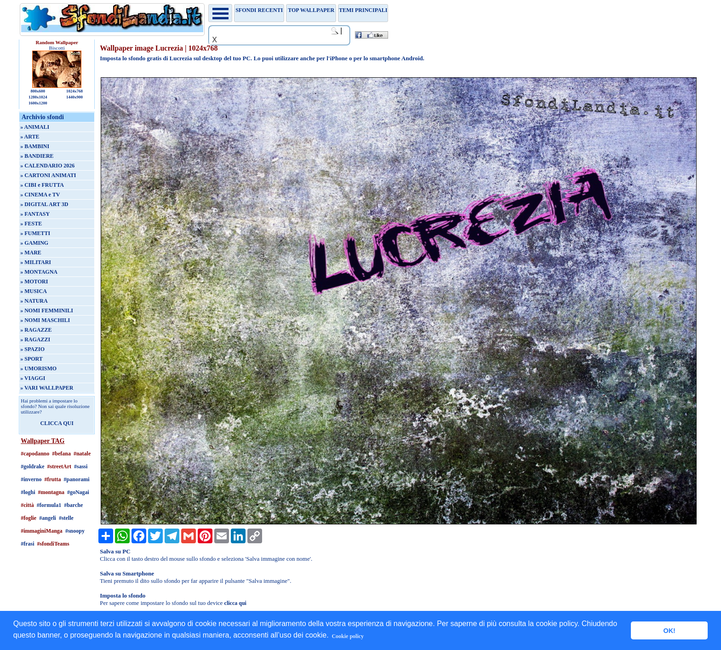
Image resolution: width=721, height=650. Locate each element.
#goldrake (32, 466)
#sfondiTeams (53, 544)
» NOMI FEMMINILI (46, 310)
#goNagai (78, 492)
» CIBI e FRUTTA (42, 185)
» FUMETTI (35, 233)
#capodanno (35, 453)
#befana (61, 453)
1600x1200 (38, 103)
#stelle (66, 518)
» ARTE (29, 136)
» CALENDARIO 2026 (47, 165)
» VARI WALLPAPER (46, 388)
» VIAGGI (32, 378)
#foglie (28, 518)
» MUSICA (33, 291)
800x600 (37, 91)
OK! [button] (669, 630)
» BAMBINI (34, 146)
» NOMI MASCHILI (45, 320)
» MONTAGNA (38, 272)
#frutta (53, 479)
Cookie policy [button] (348, 636)
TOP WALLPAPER (311, 10)
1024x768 (74, 91)
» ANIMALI (34, 127)
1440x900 (74, 97)
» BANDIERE (36, 156)
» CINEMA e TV (40, 194)
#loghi (28, 492)
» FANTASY (35, 214)
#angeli (47, 518)
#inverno (31, 479)
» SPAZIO (32, 349)
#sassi (80, 466)
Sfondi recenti (259, 10)
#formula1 (49, 505)
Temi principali (363, 10)
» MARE (30, 252)
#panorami (77, 479)
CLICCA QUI (57, 423)
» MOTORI (34, 281)
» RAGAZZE (36, 330)
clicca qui (235, 603)
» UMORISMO (38, 368)
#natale (82, 453)
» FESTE (31, 223)
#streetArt (59, 466)
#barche (73, 505)
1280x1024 (38, 97)
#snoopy (75, 531)
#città (27, 505)
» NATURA (33, 301)
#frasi (27, 544)
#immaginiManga (42, 531)
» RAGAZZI (35, 339)
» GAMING (34, 243)
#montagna (51, 492)
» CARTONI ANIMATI (48, 175)
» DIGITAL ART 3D (44, 204)
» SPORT (31, 359)
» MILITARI (35, 262)
